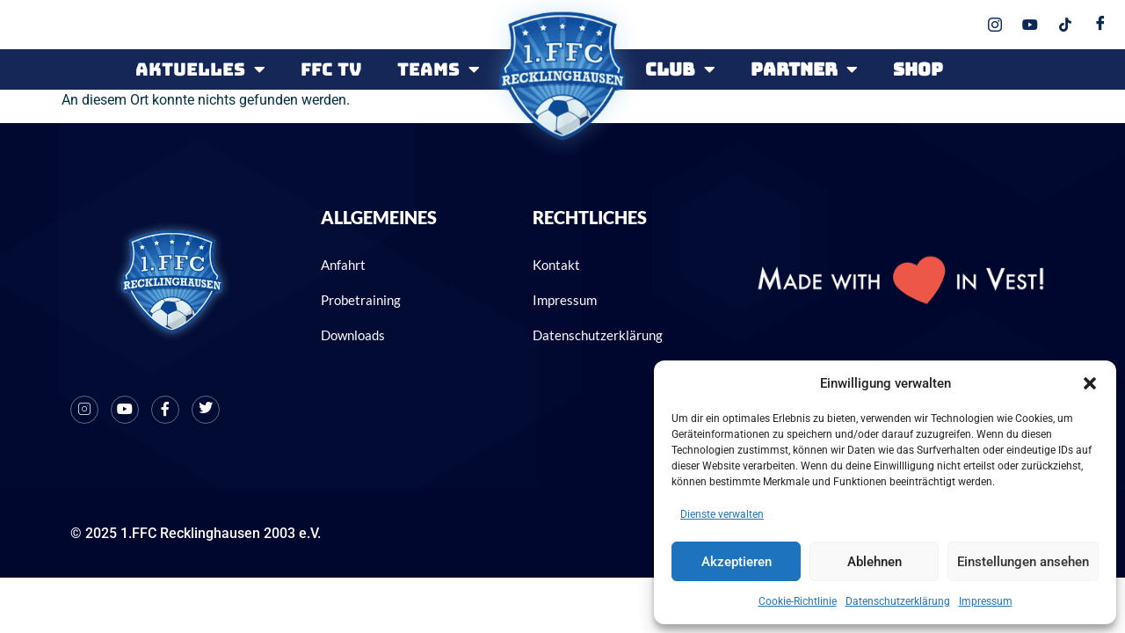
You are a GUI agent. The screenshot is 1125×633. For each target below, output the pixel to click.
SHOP (918, 69)
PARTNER (804, 69)
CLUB (680, 69)
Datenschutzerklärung (898, 601)
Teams (438, 69)
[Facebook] (165, 410)
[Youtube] (125, 410)
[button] (1090, 383)
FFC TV (331, 69)
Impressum (985, 601)
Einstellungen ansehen (1023, 562)
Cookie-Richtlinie (797, 601)
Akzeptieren (736, 562)
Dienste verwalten (722, 514)
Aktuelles (200, 69)
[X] (206, 410)
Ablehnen (874, 562)
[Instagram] (84, 410)
